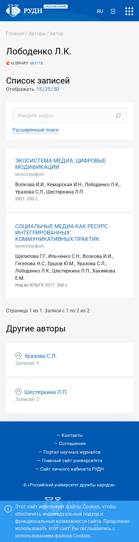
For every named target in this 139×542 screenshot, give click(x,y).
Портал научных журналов (72, 452)
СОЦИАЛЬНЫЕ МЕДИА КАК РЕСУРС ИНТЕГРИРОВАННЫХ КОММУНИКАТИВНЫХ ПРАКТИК (61, 232)
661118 (36, 63)
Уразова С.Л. (40, 356)
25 (47, 89)
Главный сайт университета (72, 460)
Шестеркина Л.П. (46, 392)
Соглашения (72, 443)
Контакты (72, 435)
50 (56, 89)
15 (39, 89)
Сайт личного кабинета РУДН (72, 469)
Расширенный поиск (35, 130)
